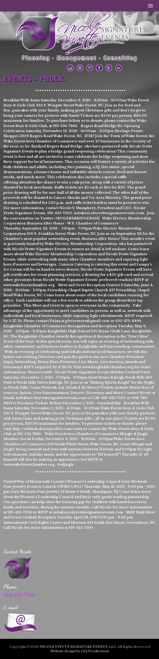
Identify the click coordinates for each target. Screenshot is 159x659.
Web (54, 651)
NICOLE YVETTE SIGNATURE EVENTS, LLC (78, 647)
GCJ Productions (95, 651)
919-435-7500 (19, 595)
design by (72, 651)
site (61, 651)
